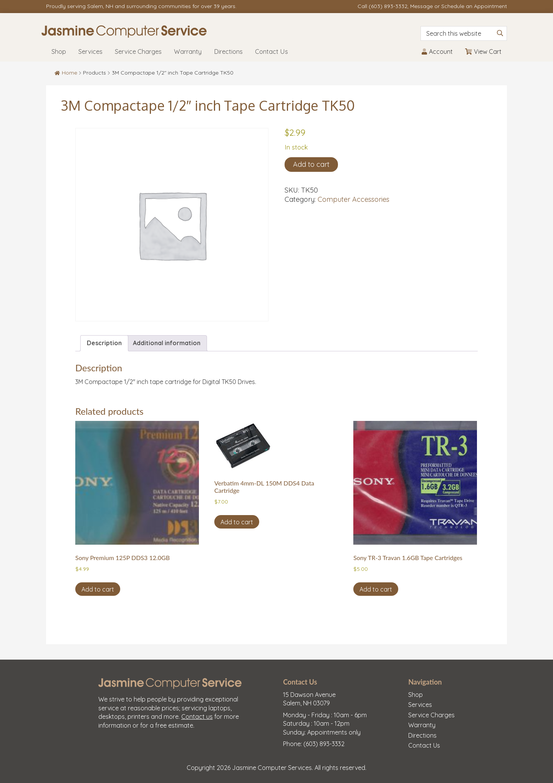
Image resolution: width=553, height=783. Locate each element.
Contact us (197, 716)
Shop (415, 694)
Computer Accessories (353, 199)
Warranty (421, 725)
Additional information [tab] (166, 343)
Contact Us (424, 745)
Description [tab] (104, 343)
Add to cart (311, 164)
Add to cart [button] (97, 589)
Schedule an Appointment (474, 6)
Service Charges (431, 715)
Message (421, 6)
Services (420, 704)
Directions (422, 735)
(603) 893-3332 (388, 6)
